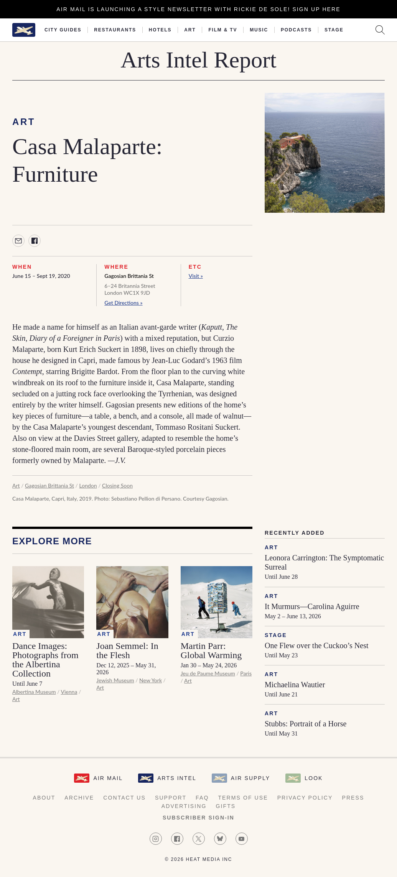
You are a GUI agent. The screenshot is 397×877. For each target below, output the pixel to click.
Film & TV (222, 30)
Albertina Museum (34, 691)
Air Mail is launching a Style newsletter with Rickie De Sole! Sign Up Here (198, 9)
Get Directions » (123, 302)
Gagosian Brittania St (128, 276)
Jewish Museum (115, 680)
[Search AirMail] (380, 29)
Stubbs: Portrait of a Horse (305, 723)
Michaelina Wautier (295, 684)
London (88, 485)
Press (353, 797)
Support (170, 797)
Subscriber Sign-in (198, 817)
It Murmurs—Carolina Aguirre (312, 606)
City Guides (62, 30)
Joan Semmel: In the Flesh (127, 650)
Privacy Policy (305, 797)
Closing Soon (117, 485)
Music (259, 30)
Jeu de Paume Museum (208, 673)
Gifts (226, 806)
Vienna (69, 691)
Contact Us (124, 797)
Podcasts (296, 30)
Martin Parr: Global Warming (211, 650)
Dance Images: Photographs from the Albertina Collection (45, 659)
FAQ (202, 797)
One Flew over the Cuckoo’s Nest (317, 645)
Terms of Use (243, 797)
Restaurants (115, 30)
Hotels (160, 30)
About (44, 797)
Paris (246, 673)
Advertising (184, 806)
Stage (334, 30)
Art (190, 30)
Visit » (196, 276)
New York (150, 680)
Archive (79, 797)
